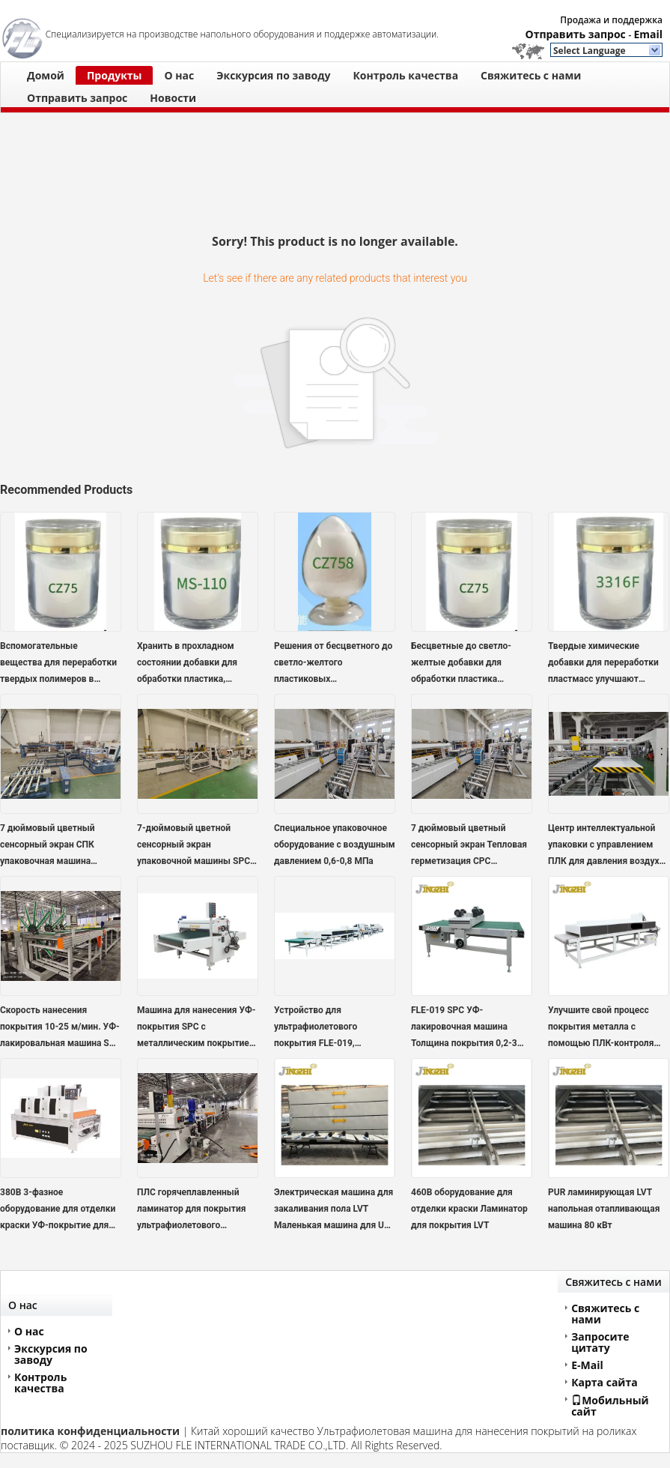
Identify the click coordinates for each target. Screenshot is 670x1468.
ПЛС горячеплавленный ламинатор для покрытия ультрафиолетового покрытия (191, 1210)
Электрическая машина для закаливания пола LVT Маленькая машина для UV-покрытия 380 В (333, 1210)
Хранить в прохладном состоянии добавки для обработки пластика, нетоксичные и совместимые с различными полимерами (192, 664)
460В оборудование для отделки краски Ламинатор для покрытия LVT (469, 1208)
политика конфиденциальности (90, 1431)
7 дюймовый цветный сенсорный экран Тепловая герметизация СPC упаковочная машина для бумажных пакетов (469, 846)
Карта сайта (604, 1382)
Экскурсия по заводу (273, 75)
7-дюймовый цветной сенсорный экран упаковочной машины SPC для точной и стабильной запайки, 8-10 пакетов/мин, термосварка (195, 846)
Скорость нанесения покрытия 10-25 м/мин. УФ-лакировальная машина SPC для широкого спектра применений (60, 1028)
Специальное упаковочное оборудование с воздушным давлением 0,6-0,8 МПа (334, 844)
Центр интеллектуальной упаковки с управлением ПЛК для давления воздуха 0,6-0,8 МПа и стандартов (606, 846)
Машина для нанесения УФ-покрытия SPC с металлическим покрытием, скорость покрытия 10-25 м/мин (197, 1028)
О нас (179, 75)
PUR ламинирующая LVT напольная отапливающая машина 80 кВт (604, 1208)
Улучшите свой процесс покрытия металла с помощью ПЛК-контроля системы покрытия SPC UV (606, 1028)
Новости (173, 97)
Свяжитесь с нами (531, 75)
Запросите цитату (600, 1342)
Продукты (114, 75)
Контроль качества (405, 75)
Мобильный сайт (610, 1405)
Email (648, 34)
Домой (45, 75)
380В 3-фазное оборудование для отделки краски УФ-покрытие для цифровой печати (57, 1210)
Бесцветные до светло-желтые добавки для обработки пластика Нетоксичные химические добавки (466, 664)
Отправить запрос (577, 34)
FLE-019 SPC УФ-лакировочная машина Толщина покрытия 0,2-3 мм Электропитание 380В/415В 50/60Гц (464, 1028)
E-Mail (587, 1365)
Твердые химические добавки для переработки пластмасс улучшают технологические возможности (603, 664)
